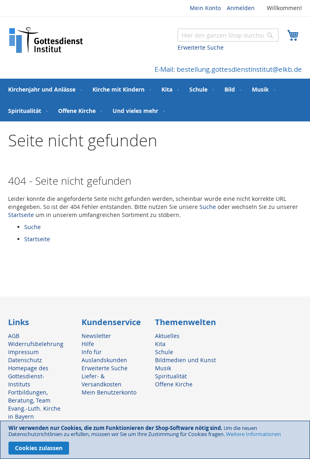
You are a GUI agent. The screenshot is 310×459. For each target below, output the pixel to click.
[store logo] (46, 40)
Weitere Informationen (253, 434)
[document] (155, 440)
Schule (164, 352)
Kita (160, 344)
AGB (13, 336)
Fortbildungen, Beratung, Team (29, 396)
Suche (207, 207)
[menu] (155, 100)
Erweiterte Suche (201, 47)
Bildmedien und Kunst (185, 360)
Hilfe (88, 344)
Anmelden (241, 8)
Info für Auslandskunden (104, 356)
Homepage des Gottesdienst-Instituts (28, 376)
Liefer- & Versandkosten (101, 380)
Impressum (23, 352)
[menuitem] (43, 89)
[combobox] (228, 35)
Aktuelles (167, 336)
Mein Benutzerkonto (109, 392)
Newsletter (96, 336)
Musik (163, 368)
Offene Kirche (174, 384)
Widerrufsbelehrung (35, 344)
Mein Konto (205, 8)
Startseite (21, 215)
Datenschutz (25, 360)
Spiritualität (171, 376)
